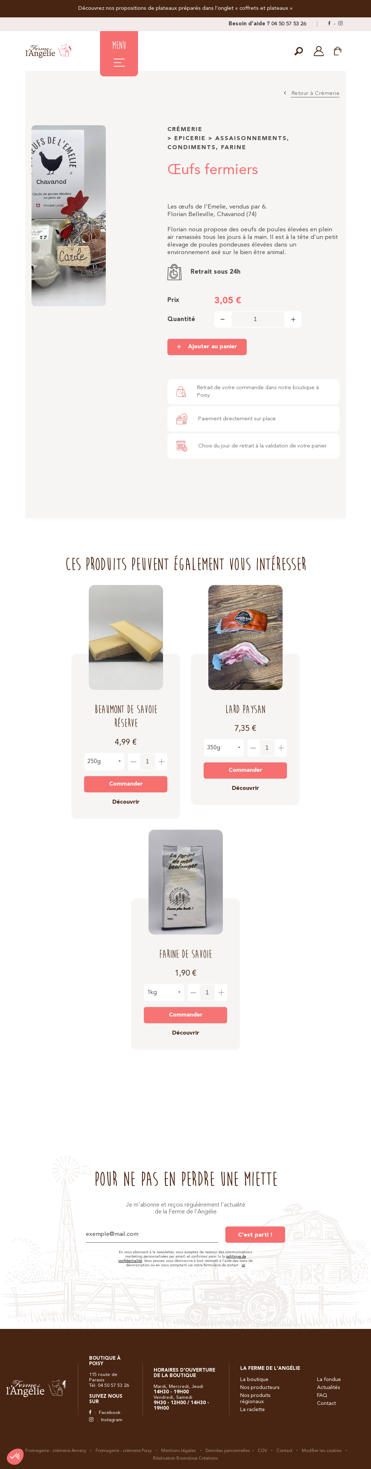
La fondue (329, 1379)
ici (243, 1265)
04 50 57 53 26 (288, 24)
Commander (126, 778)
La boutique (254, 1379)
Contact (326, 1403)
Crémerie (185, 129)
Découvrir (125, 796)
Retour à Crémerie (316, 93)
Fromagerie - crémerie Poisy (124, 1451)
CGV (262, 1451)
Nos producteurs (259, 1387)
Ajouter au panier (212, 347)
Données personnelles (227, 1451)
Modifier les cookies (322, 1451)
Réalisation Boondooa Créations (185, 1458)
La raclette (252, 1409)
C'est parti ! (255, 1235)
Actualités (328, 1387)
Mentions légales (178, 1451)
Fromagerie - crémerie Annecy (55, 1451)
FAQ (322, 1395)
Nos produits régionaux (255, 1398)
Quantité (181, 319)
